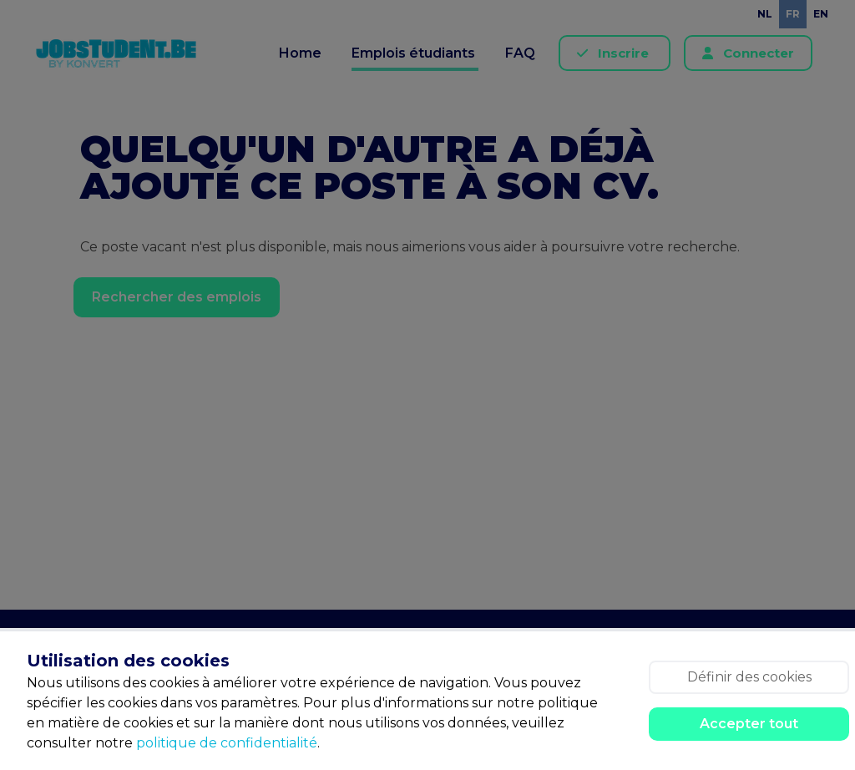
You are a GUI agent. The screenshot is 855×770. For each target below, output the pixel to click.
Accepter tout (749, 724)
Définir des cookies (749, 677)
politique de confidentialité (226, 743)
